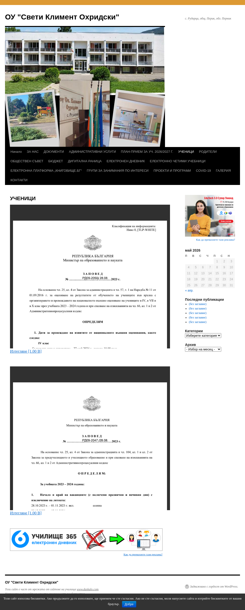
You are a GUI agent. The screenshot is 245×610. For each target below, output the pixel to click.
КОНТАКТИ (19, 180)
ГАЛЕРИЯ (223, 170)
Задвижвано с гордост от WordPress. (214, 586)
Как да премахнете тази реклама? (143, 554)
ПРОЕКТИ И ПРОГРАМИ (172, 170)
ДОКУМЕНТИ (54, 151)
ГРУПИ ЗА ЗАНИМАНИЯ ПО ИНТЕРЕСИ (117, 170)
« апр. (189, 290)
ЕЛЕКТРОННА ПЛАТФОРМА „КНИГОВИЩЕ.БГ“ (46, 170)
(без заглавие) (197, 304)
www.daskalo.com (87, 589)
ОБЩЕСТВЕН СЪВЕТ (26, 161)
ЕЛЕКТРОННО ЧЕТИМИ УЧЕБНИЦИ (178, 161)
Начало (16, 151)
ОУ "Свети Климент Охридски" (62, 17)
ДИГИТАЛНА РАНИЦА (85, 161)
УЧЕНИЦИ (186, 151)
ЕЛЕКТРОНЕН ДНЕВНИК (125, 161)
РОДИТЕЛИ (208, 151)
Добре (129, 604)
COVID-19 (203, 170)
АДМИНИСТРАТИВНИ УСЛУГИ (92, 151)
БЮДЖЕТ (55, 161)
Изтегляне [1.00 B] (26, 351)
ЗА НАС (32, 151)
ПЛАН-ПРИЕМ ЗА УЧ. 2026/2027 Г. (147, 151)
